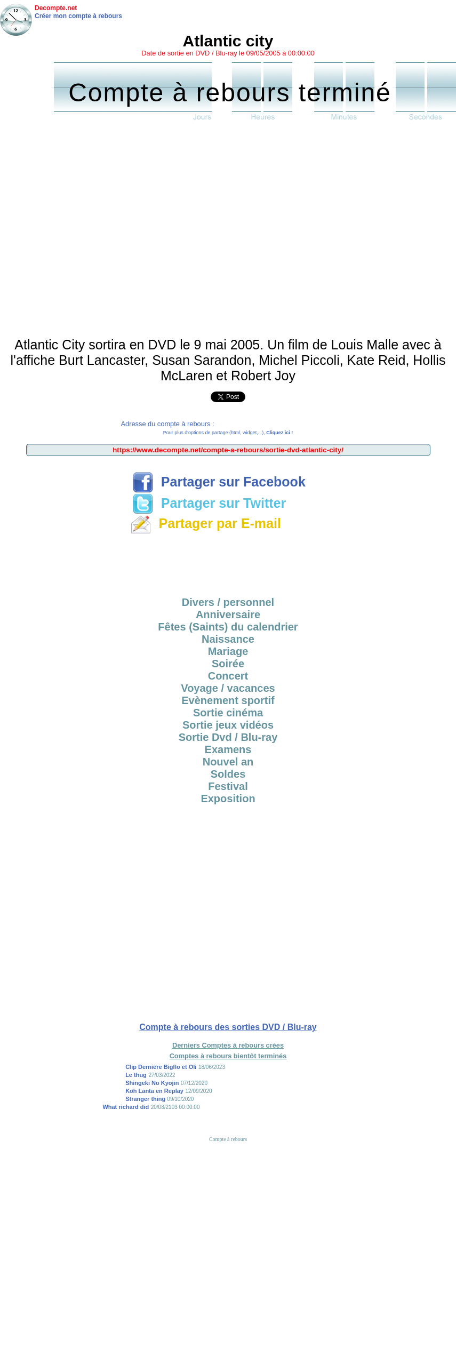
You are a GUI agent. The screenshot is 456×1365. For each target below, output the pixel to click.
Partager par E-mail (205, 523)
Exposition (228, 798)
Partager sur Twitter (209, 503)
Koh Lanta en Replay (154, 1091)
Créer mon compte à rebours (78, 16)
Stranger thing (146, 1099)
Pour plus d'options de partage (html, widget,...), (228, 432)
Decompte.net (56, 8)
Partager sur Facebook (219, 481)
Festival (227, 786)
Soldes (228, 774)
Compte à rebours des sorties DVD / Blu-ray (228, 1027)
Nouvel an (228, 762)
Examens (228, 749)
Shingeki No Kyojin (152, 1083)
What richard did (125, 1107)
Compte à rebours (228, 1139)
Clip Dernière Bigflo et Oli (160, 1067)
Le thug (136, 1075)
